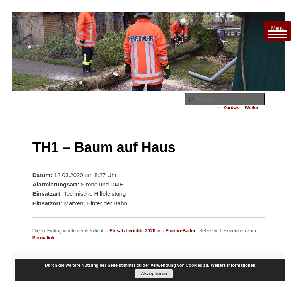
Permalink (43, 237)
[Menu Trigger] (277, 31)
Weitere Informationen (232, 265)
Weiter (254, 107)
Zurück (228, 107)
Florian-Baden (181, 231)
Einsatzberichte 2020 (132, 231)
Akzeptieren (154, 273)
